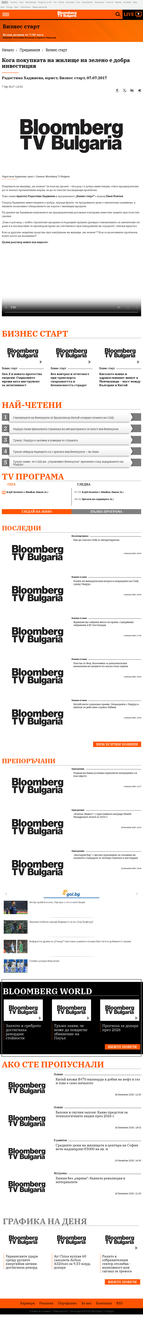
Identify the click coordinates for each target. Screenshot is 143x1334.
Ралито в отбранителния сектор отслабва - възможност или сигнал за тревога (117, 1263)
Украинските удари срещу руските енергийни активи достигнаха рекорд (22, 1261)
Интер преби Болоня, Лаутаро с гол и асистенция (44, 907)
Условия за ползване (40, 1311)
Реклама (46, 1303)
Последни (21, 528)
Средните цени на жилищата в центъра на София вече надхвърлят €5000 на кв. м (97, 1147)
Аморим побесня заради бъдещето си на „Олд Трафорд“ (48, 927)
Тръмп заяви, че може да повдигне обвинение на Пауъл (71, 1031)
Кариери (27, 1303)
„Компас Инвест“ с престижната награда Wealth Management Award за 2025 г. (102, 816)
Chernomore (25, 7)
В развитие (60, 1140)
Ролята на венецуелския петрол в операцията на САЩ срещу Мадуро (105, 583)
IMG (5, 2)
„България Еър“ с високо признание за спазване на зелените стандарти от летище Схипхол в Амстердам (105, 857)
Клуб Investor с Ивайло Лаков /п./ (25, 492)
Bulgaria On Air (45, 2)
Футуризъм (60, 1173)
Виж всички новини (117, 744)
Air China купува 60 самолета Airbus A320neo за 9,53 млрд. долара (72, 1261)
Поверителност (60, 1311)
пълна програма (106, 511)
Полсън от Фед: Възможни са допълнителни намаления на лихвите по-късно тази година (100, 665)
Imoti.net (109, 2)
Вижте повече (122, 1047)
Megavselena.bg (40, 7)
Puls (78, 2)
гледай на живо (37, 511)
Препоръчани (28, 761)
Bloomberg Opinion (80, 536)
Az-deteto (127, 2)
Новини (58, 1074)
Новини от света (79, 577)
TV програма (33, 476)
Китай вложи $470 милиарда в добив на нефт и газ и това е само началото (98, 1081)
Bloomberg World (47, 991)
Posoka (9, 7)
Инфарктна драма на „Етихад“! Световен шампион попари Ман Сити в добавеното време (67, 946)
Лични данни (76, 1311)
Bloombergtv (31, 2)
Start (2, 7)
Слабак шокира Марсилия (31, 966)
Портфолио (67, 1303)
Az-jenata (70, 2)
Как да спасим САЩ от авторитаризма (96, 540)
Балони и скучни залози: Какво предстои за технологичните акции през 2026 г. (92, 1114)
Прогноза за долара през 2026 (120, 1027)
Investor (13, 2)
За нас (86, 1303)
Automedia (99, 2)
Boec (16, 7)
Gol (55, 2)
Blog (135, 2)
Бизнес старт (35, 333)
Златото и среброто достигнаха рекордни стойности (23, 1031)
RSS (119, 1303)
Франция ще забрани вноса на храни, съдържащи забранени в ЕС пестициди (103, 624)
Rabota (118, 2)
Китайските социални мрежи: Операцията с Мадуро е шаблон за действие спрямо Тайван (106, 706)
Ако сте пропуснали (53, 1064)
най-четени (32, 404)
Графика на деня (45, 1221)
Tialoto (61, 2)
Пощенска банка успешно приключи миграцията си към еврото (105, 775)
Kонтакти (104, 1303)
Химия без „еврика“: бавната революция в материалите (90, 1180)
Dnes (21, 2)
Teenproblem (87, 2)
